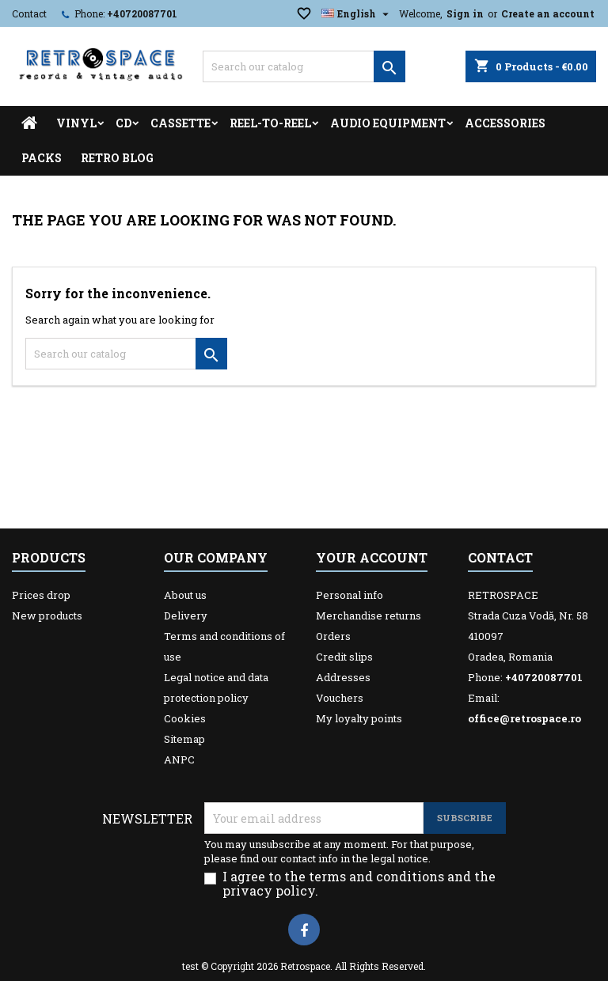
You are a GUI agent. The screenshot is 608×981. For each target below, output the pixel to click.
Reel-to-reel (270, 123)
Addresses (343, 677)
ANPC (179, 759)
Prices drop (41, 595)
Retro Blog (117, 157)
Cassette (180, 123)
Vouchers (339, 698)
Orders (333, 636)
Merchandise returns (368, 615)
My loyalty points (359, 718)
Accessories (505, 123)
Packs (41, 157)
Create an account (548, 13)
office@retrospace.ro (524, 718)
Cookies (185, 718)
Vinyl (76, 123)
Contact (29, 13)
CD (123, 123)
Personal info (349, 595)
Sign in (465, 13)
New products (47, 615)
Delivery (185, 615)
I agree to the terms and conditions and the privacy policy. (359, 883)
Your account (372, 557)
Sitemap (184, 739)
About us (185, 595)
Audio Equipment (388, 123)
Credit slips (344, 657)
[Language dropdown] (357, 13)
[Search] (304, 66)
